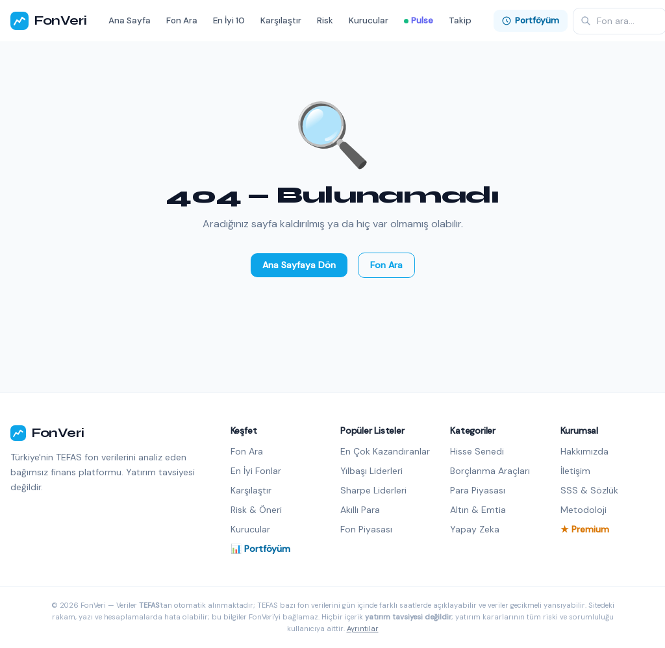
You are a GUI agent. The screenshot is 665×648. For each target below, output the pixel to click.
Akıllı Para (360, 510)
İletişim (575, 471)
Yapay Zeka (474, 529)
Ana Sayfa (129, 20)
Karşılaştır (280, 20)
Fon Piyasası (366, 529)
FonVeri (48, 21)
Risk (325, 20)
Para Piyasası (477, 490)
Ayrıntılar (363, 628)
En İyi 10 (229, 20)
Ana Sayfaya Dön (299, 265)
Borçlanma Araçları (490, 471)
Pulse (418, 20)
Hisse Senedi (477, 451)
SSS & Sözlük (589, 490)
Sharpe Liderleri (373, 490)
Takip (460, 20)
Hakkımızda (584, 451)
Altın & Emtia (478, 510)
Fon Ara (181, 20)
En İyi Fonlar (256, 471)
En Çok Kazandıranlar (385, 451)
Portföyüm (530, 20)
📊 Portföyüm (260, 549)
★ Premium (584, 529)
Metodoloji (583, 510)
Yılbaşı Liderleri (371, 471)
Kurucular (368, 20)
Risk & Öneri (256, 510)
